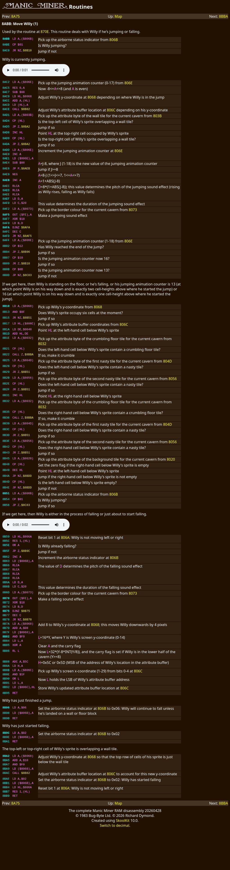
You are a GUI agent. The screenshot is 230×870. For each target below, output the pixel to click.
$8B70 (27, 643)
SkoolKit (123, 860)
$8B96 (25, 264)
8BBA (223, 16)
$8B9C (25, 566)
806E (128, 82)
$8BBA (29, 368)
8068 (92, 98)
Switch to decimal (114, 865)
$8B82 (25, 113)
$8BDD (27, 490)
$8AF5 (27, 248)
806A (65, 550)
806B (113, 39)
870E (45, 31)
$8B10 (27, 51)
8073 (133, 217)
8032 (42, 357)
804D (167, 374)
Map (118, 16)
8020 (171, 472)
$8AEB (25, 174)
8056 (172, 392)
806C (111, 113)
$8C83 (27, 288)
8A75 (15, 16)
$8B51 (27, 330)
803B (157, 119)
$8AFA (25, 238)
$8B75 (25, 633)
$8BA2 (25, 130)
